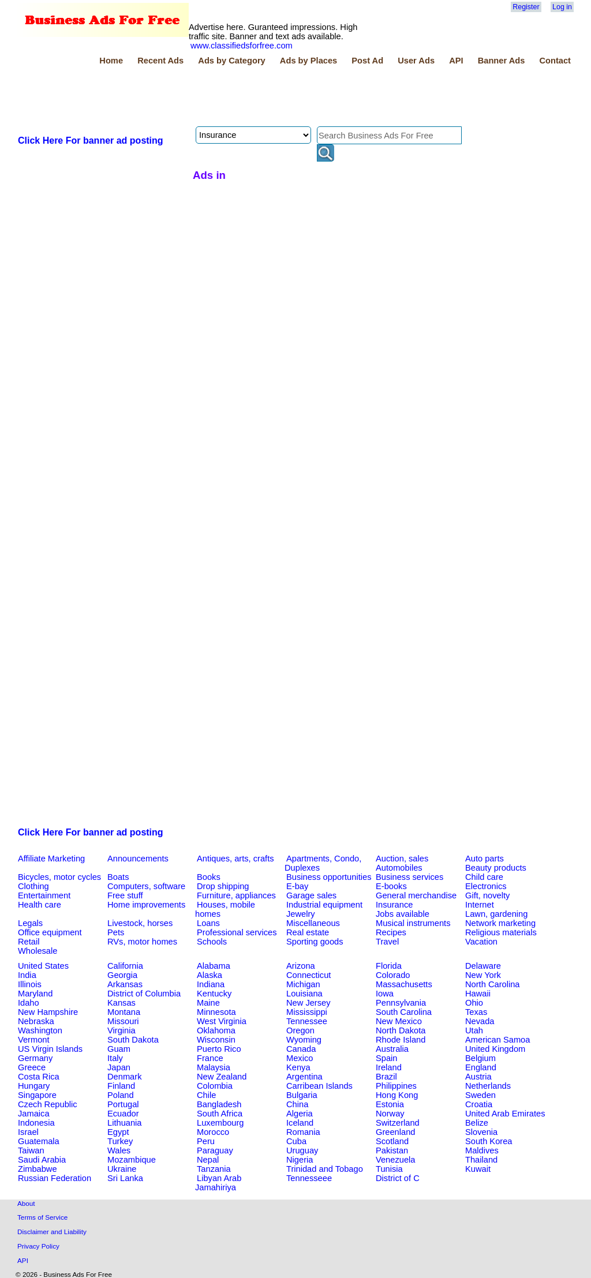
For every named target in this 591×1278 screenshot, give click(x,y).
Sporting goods (314, 941)
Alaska (209, 975)
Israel (28, 1132)
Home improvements (146, 904)
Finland (121, 1085)
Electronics (486, 886)
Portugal (123, 1104)
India (27, 975)
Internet (479, 904)
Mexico (299, 1058)
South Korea (488, 1141)
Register (526, 7)
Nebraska (36, 1021)
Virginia (121, 1030)
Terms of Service (42, 1217)
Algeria (299, 1113)
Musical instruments (413, 923)
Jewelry (300, 914)
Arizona (300, 965)
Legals (30, 923)
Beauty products (495, 867)
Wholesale (37, 950)
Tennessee (306, 1021)
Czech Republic (47, 1104)
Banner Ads (501, 60)
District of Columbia (144, 993)
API (456, 60)
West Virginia (221, 1021)
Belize (476, 1122)
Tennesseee (309, 1178)
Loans (208, 923)
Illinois (30, 984)
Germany (35, 1058)
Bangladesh (219, 1104)
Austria (478, 1076)
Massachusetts (404, 984)
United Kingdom (495, 1049)
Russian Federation (54, 1178)
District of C (398, 1178)
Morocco (213, 1132)
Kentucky (214, 993)
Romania (303, 1132)
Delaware (483, 965)
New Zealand (221, 1076)
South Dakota (133, 1039)
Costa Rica (38, 1076)
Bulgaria (301, 1095)
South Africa (219, 1113)
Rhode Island (400, 1039)
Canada (301, 1049)
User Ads (416, 60)
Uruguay (302, 1150)
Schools (212, 941)
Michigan (303, 984)
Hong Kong (397, 1095)
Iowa (385, 993)
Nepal (208, 1159)
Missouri (123, 1021)
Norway (390, 1113)
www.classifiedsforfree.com (241, 45)
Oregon (300, 1030)
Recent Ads (160, 60)
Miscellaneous (313, 923)
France (210, 1058)
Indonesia (36, 1122)
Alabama (213, 965)
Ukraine (122, 1169)
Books (208, 877)
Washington (40, 1030)
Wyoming (303, 1039)
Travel (387, 941)
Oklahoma (216, 1030)
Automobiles (399, 867)
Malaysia (213, 1067)
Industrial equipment (324, 904)
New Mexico (399, 1021)
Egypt (118, 1132)
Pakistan (392, 1150)
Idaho (28, 1002)
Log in (562, 7)
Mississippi (306, 1012)
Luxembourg (220, 1122)
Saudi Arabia (42, 1159)
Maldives (482, 1150)
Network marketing (500, 923)
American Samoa (497, 1039)
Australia (392, 1049)
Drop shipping (223, 886)
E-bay (297, 886)
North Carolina (492, 984)
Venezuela (395, 1159)
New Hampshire (48, 1012)
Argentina (304, 1076)
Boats (118, 877)
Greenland (395, 1132)
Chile (206, 1095)
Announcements (138, 858)
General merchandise (416, 895)
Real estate (307, 932)
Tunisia (389, 1169)
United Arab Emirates (505, 1113)
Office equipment (50, 932)
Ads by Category (231, 60)
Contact (555, 60)
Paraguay (215, 1150)
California (125, 965)
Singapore (37, 1095)
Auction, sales (402, 858)
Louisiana (304, 993)
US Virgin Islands (50, 1049)
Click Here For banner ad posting (90, 140)
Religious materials (501, 932)
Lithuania (124, 1122)
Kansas (121, 1002)
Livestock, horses (140, 923)
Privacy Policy (38, 1246)
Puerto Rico (219, 1049)
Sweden (480, 1095)
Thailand (481, 1159)
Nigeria (299, 1159)
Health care (39, 904)
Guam (118, 1049)
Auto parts (484, 858)
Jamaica (34, 1113)
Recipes (391, 932)
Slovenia (481, 1132)
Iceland (299, 1122)
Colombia (215, 1085)
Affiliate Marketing (51, 858)
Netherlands (488, 1085)
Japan (118, 1067)
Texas (476, 1012)
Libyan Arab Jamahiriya (218, 1183)
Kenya (298, 1067)
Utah (474, 1030)
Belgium (480, 1058)
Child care (484, 877)
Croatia (478, 1104)
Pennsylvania (401, 1002)
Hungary (34, 1085)
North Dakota (400, 1030)
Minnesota (216, 1012)
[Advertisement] (226, 97)
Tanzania (214, 1169)
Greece (32, 1067)
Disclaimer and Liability (52, 1231)
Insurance (394, 904)
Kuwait (478, 1169)
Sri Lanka (125, 1178)
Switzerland (398, 1122)
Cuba (296, 1141)
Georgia (122, 975)
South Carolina (404, 1012)
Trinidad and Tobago (324, 1169)
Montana (123, 1012)
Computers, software (146, 886)
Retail (28, 941)
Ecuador (123, 1113)
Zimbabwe (37, 1169)
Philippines (396, 1085)
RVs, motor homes (142, 941)
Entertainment (44, 895)
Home (111, 60)
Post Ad (367, 60)
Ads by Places (308, 60)
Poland (120, 1095)
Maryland (35, 993)
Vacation (481, 941)
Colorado (393, 975)
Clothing (33, 886)
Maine (208, 1002)
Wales (118, 1150)
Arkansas (125, 984)
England (480, 1067)
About (26, 1203)
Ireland (389, 1067)
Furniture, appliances (236, 895)
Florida (389, 965)
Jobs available (402, 914)
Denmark (124, 1076)
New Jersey (308, 1002)
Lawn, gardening (496, 914)
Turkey (120, 1141)
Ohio (474, 1002)
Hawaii (478, 993)
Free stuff (125, 895)
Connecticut (308, 975)
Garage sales (311, 895)
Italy (115, 1058)
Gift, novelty (487, 895)
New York (483, 975)
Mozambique (131, 1159)
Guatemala (38, 1141)
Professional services (236, 932)
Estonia (390, 1104)
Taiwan (31, 1150)
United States (43, 965)
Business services (409, 877)
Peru (206, 1141)
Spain (387, 1058)
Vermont (34, 1039)
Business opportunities (328, 877)
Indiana (211, 984)
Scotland (392, 1141)
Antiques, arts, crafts (235, 858)
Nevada (480, 1021)
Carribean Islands (319, 1085)
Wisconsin (216, 1039)
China (297, 1104)
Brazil (386, 1076)
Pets (115, 932)
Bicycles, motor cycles (59, 877)
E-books (391, 886)
